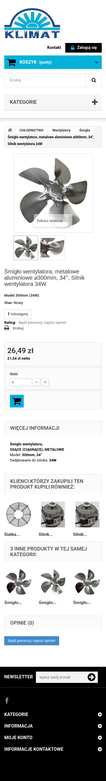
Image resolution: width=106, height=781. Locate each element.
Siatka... (12, 534)
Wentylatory (61, 130)
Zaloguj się (84, 48)
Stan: (8, 303)
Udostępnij (18, 314)
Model (9, 295)
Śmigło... (13, 602)
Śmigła (84, 130)
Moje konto (18, 737)
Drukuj (18, 328)
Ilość (14, 374)
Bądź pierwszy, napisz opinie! (42, 322)
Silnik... (46, 534)
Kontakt (54, 47)
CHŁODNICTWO (32, 130)
